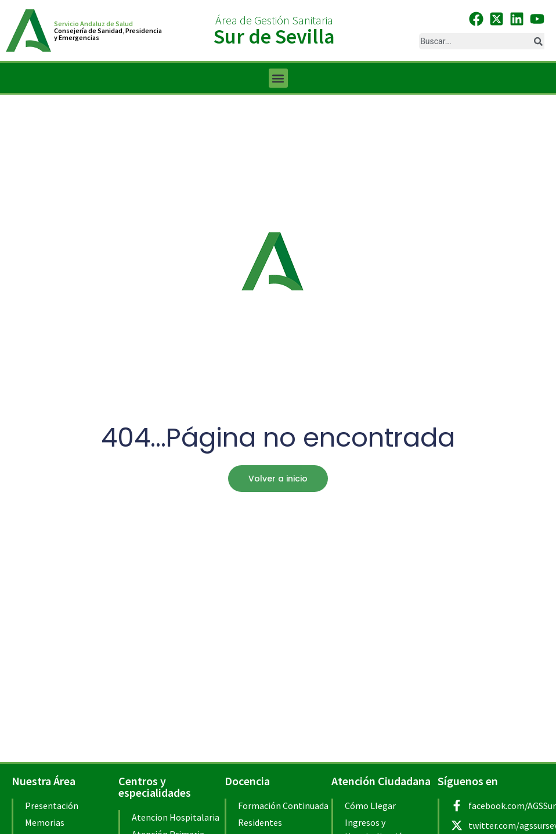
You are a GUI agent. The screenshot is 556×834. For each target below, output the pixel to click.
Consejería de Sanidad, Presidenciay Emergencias (108, 34)
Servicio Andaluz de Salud (93, 23)
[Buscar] (537, 41)
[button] (278, 78)
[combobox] (475, 41)
